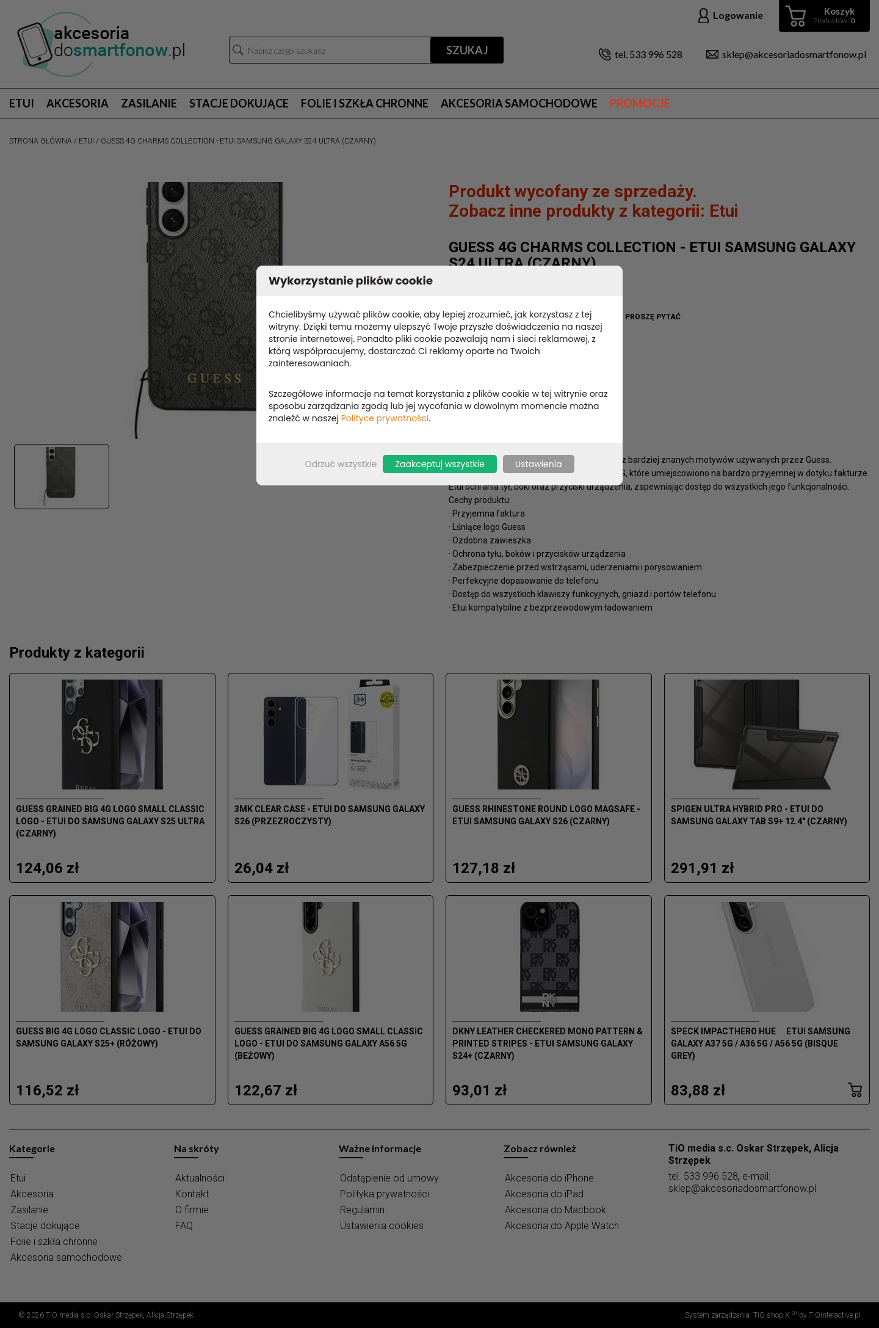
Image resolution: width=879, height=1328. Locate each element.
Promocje (640, 103)
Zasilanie (149, 103)
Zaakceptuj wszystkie (439, 464)
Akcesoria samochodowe (519, 103)
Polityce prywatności (385, 418)
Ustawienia (538, 464)
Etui (21, 103)
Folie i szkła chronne (365, 103)
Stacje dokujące (239, 103)
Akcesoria (77, 103)
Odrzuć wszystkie (341, 464)
